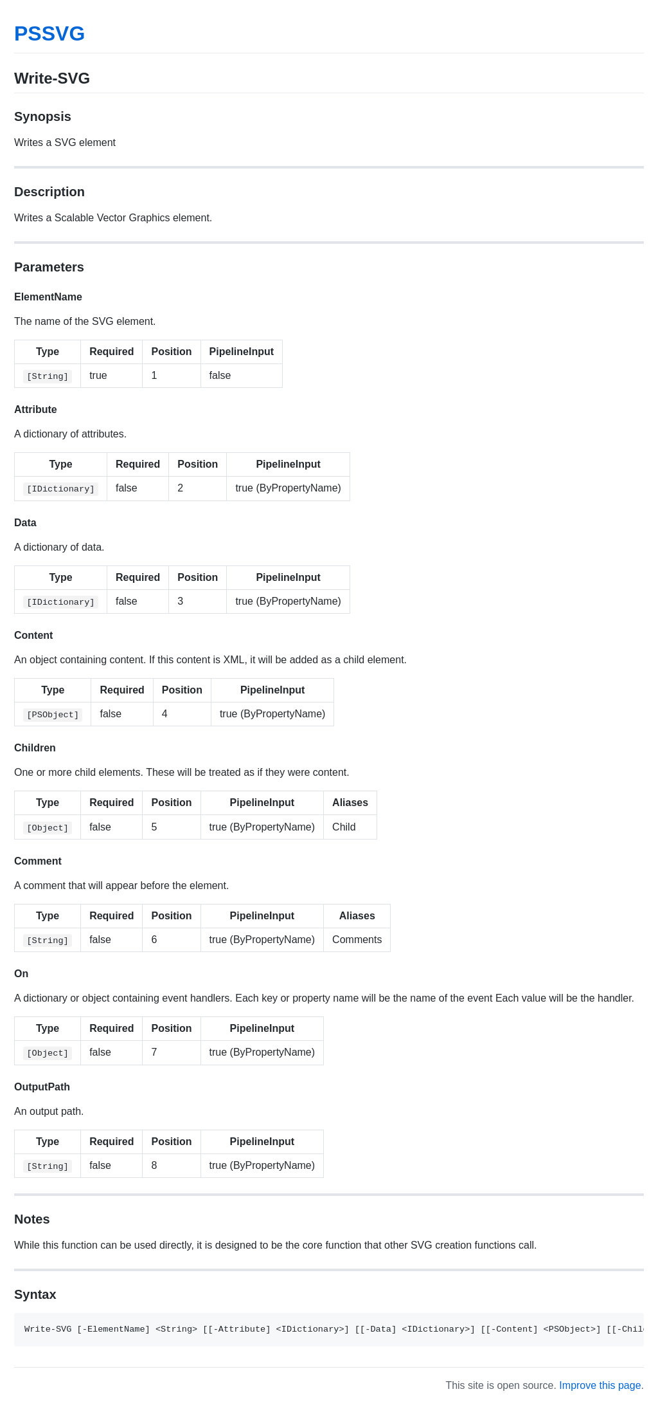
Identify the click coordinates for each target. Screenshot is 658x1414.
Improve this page (600, 1385)
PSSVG (49, 33)
